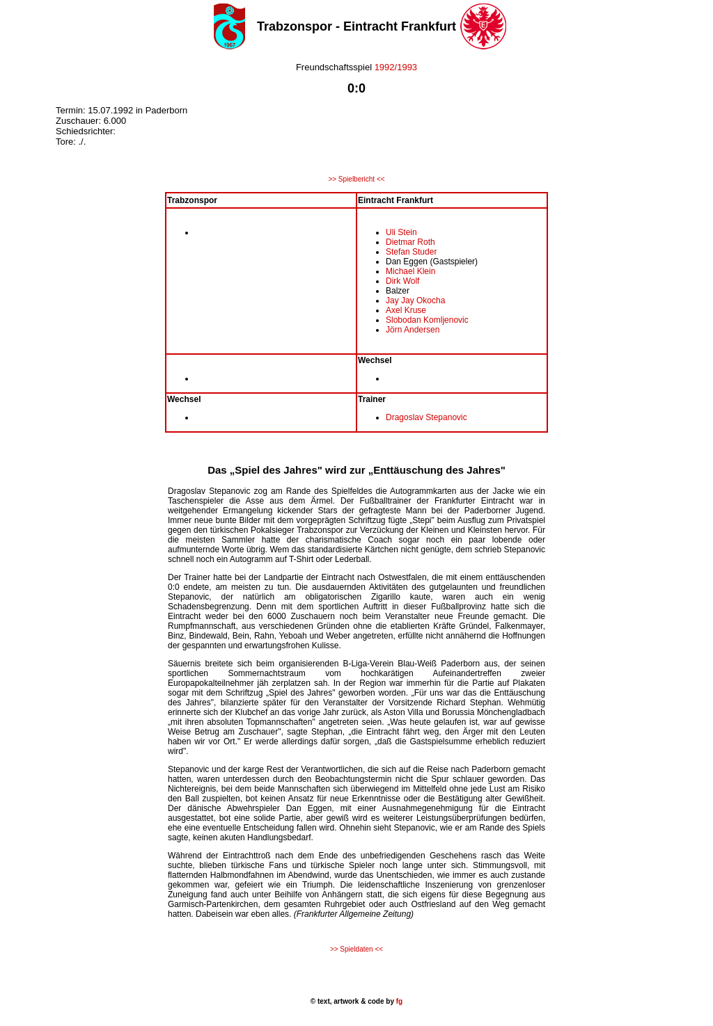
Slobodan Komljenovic (427, 320)
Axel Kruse (406, 310)
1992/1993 (396, 67)
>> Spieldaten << (356, 949)
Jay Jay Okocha (415, 300)
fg (398, 1001)
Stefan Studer (411, 252)
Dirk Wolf (402, 281)
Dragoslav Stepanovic (426, 417)
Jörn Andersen (412, 330)
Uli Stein (401, 232)
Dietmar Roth (410, 242)
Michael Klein (410, 271)
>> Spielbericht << (356, 179)
